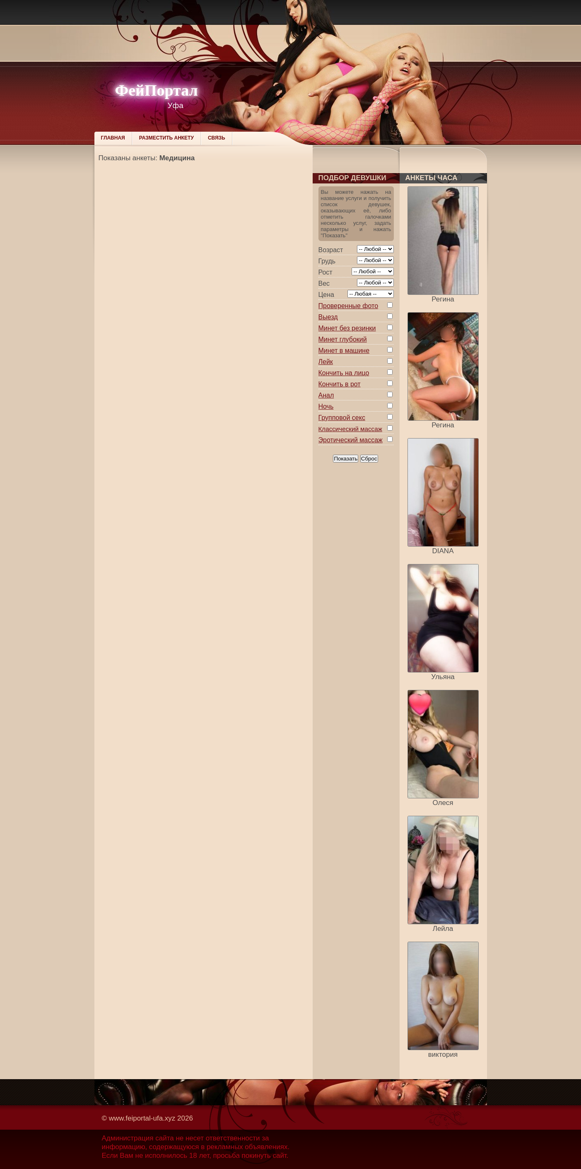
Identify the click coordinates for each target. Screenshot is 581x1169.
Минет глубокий (342, 339)
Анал (326, 395)
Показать (345, 459)
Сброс (369, 459)
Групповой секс (341, 417)
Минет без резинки (347, 328)
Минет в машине (344, 350)
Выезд (328, 317)
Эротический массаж (350, 439)
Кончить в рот (339, 384)
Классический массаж (350, 428)
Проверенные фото (348, 305)
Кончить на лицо (343, 372)
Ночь (326, 406)
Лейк (325, 361)
